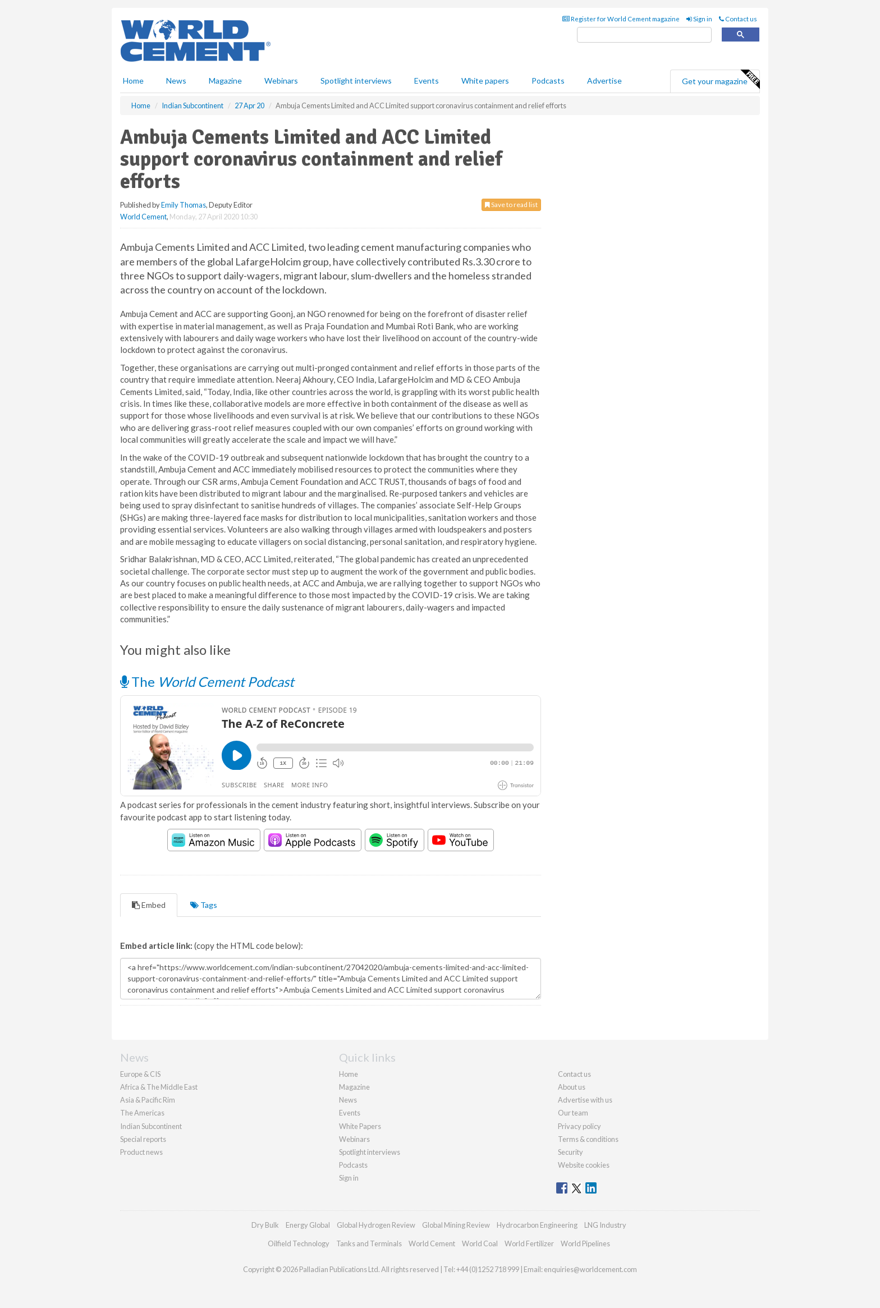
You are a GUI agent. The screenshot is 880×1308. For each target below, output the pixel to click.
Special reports (143, 1139)
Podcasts (548, 80)
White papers (485, 80)
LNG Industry (605, 1224)
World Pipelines (585, 1243)
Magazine (225, 80)
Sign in (699, 18)
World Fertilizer (529, 1243)
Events (426, 80)
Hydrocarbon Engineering (537, 1224)
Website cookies (583, 1164)
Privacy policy (579, 1126)
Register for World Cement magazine (621, 18)
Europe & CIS (140, 1074)
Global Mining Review (456, 1224)
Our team (573, 1112)
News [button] (176, 80)
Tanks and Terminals (369, 1243)
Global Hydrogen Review (376, 1224)
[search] (644, 35)
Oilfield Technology (298, 1243)
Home (133, 80)
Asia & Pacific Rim (147, 1099)
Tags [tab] (203, 905)
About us (571, 1086)
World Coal (480, 1243)
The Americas (142, 1112)
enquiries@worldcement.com (590, 1269)
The (207, 681)
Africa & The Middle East (159, 1086)
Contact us (738, 18)
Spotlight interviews (356, 80)
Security (570, 1152)
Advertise (604, 80)
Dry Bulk (265, 1224)
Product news (141, 1152)
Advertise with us (585, 1099)
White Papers (360, 1126)
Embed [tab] (149, 905)
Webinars (281, 80)
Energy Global (308, 1224)
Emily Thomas (183, 204)
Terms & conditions (588, 1139)
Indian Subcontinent (151, 1126)
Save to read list (511, 204)
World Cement (143, 216)
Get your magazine (720, 79)
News (348, 1099)
